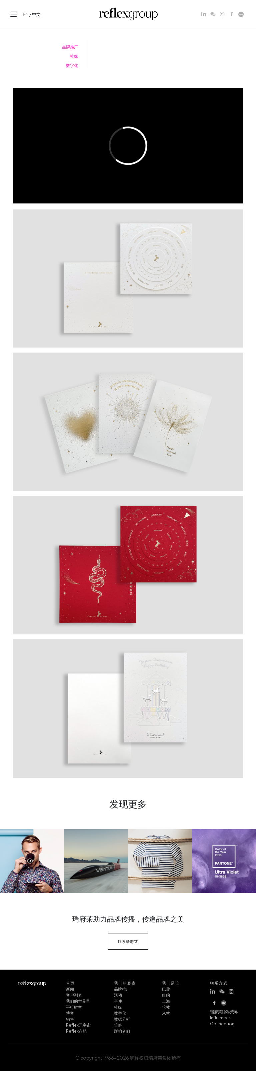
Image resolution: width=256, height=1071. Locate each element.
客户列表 (74, 995)
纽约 (166, 995)
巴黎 (166, 989)
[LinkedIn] (203, 14)
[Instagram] (222, 14)
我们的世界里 (78, 1001)
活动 (118, 995)
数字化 (120, 1013)
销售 (70, 1019)
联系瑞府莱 (128, 941)
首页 (70, 983)
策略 (118, 1025)
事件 (118, 1001)
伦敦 (166, 1007)
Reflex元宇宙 (78, 1025)
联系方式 (219, 983)
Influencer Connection (222, 1020)
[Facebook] (231, 14)
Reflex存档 (76, 1031)
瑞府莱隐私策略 (224, 1011)
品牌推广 (122, 989)
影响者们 (122, 1031)
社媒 (118, 1007)
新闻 (70, 989)
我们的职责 (125, 983)
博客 (70, 1013)
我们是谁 (171, 983)
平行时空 (74, 1007)
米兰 (166, 1013)
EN (26, 14)
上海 (166, 1001)
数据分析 (122, 1019)
